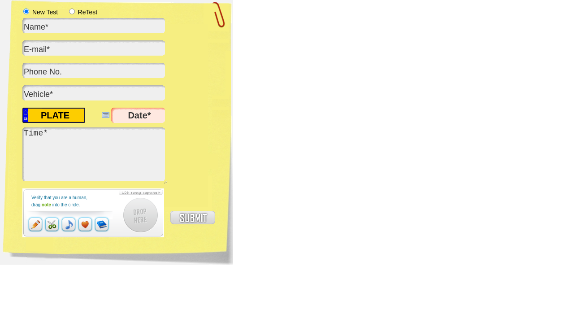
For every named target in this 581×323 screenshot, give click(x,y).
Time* (95, 155)
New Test (40, 12)
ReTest (83, 12)
